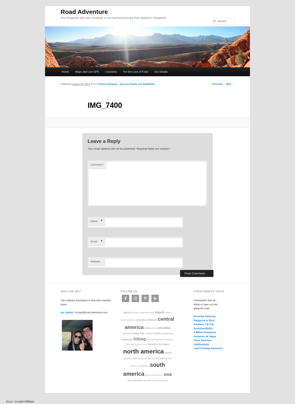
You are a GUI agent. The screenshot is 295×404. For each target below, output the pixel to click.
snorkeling (143, 366)
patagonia (142, 358)
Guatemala (167, 333)
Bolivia (168, 312)
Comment (97, 164)
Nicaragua (163, 344)
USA (168, 374)
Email (97, 242)
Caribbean (151, 319)
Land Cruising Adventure (208, 348)
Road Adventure (84, 11)
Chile (147, 328)
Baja (152, 312)
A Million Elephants (205, 332)
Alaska (127, 312)
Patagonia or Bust (204, 320)
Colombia (163, 328)
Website (95, 261)
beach (159, 312)
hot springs (152, 339)
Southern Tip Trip (204, 324)
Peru (150, 358)
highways (127, 339)
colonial (126, 333)
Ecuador (149, 333)
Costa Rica (138, 333)
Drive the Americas (205, 316)
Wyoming (156, 380)
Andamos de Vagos (205, 336)
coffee (154, 328)
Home (65, 71)
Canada (140, 319)
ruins (156, 358)
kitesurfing (165, 339)
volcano (137, 380)
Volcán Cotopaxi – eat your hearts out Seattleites (126, 84)
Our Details (161, 71)
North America (143, 351)
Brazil (123, 320)
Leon (145, 344)
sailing (163, 358)
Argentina (145, 312)
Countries (111, 71)
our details (67, 312)
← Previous (216, 84)
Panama (128, 358)
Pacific (168, 352)
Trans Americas (203, 340)
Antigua (136, 312)
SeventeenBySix (203, 328)
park (135, 358)
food (157, 333)
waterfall (147, 380)
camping (131, 320)
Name (97, 221)
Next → (230, 84)
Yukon (164, 380)
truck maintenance (154, 375)
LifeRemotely (201, 344)
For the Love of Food (135, 71)
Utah (129, 380)
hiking (140, 339)
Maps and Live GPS (87, 71)
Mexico (152, 344)
